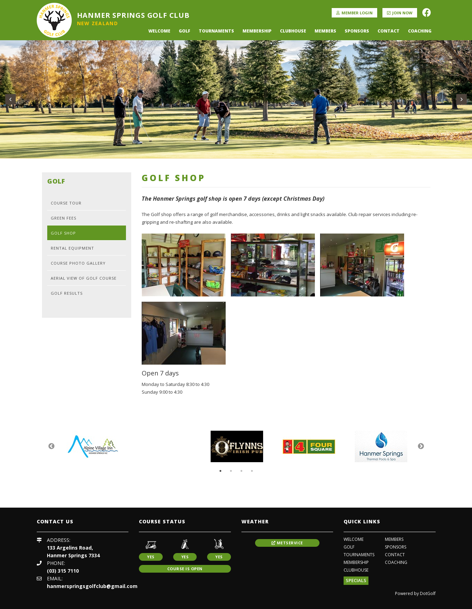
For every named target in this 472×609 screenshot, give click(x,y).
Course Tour (66, 203)
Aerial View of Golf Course (84, 278)
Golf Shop (63, 233)
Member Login (354, 12)
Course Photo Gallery (78, 263)
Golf (184, 31)
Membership (257, 31)
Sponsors (357, 31)
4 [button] (251, 470)
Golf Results (67, 293)
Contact (389, 31)
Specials (356, 580)
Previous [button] (51, 446)
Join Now (400, 12)
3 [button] (241, 470)
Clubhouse (293, 31)
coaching (419, 31)
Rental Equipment (72, 248)
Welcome (159, 31)
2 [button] (230, 470)
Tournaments (216, 31)
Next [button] (420, 446)
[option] (93, 446)
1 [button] (220, 470)
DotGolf (428, 593)
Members (325, 31)
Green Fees (63, 218)
